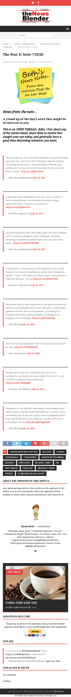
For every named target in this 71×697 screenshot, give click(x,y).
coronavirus (30, 457)
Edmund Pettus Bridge (53, 457)
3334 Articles (43, 526)
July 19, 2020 (39, 178)
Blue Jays (46, 452)
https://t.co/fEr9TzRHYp (43, 318)
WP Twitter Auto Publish (24, 696)
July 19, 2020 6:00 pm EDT (16, 62)
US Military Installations (31, 474)
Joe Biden (9, 463)
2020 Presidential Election (23, 452)
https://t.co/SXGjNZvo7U (18, 207)
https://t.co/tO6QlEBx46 (26, 347)
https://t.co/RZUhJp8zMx (38, 422)
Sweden (9, 474)
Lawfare (7, 681)
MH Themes (59, 692)
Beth (33, 62)
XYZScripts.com (50, 696)
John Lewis (24, 463)
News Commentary (24, 44)
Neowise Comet (43, 463)
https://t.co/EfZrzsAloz (32, 171)
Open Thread (11, 468)
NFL (57, 463)
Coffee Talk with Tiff (21, 602)
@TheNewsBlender (31, 651)
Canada (60, 452)
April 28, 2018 (53, 661)
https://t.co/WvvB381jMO (18, 383)
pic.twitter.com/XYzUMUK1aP (21, 657)
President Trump (46, 468)
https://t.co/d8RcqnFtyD (17, 654)
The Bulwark (9, 675)
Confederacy (11, 457)
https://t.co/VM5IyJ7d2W (45, 279)
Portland (28, 468)
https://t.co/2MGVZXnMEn (26, 243)
